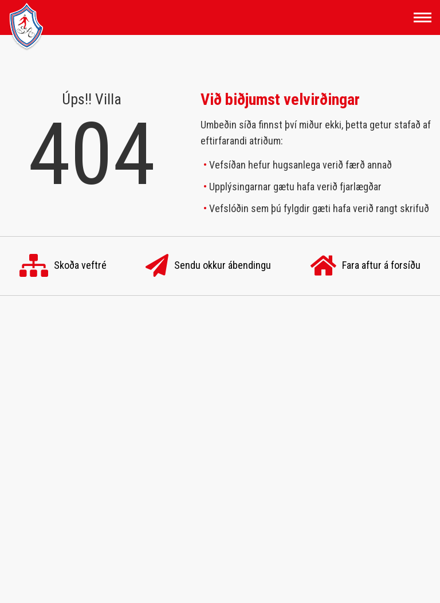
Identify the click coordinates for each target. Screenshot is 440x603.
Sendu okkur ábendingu (208, 266)
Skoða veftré (63, 266)
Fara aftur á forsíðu (366, 266)
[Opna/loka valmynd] (422, 17)
